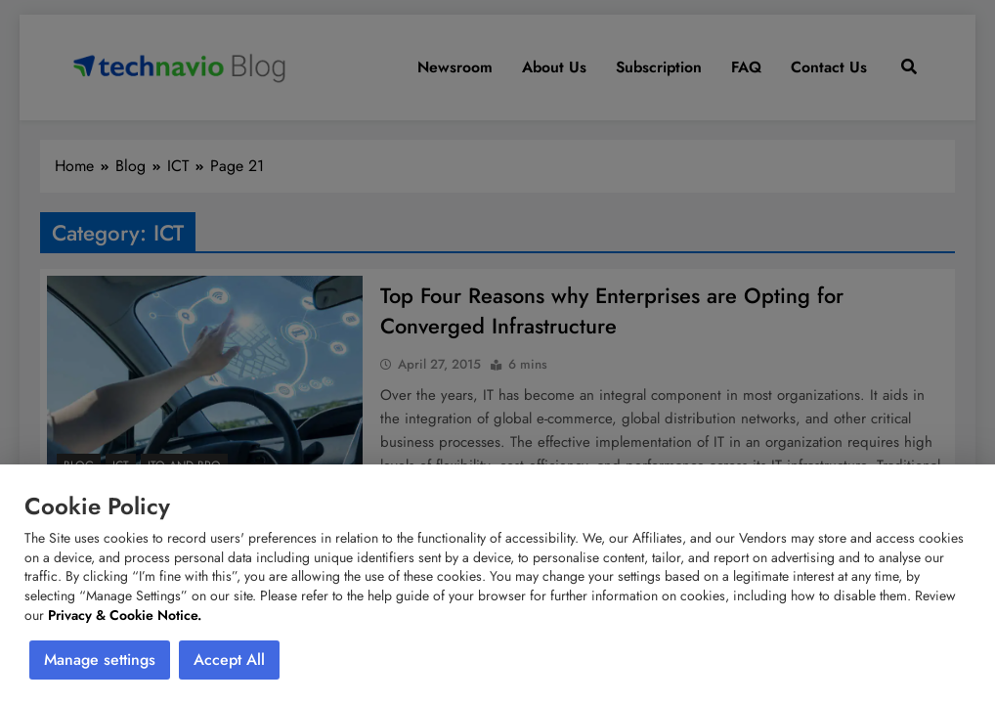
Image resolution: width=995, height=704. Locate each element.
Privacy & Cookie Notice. (124, 615)
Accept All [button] (229, 659)
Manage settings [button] (99, 659)
